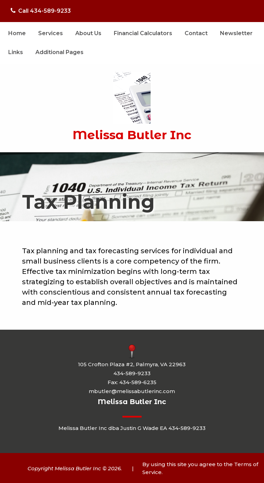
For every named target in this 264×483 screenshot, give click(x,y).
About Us (88, 33)
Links (15, 52)
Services (50, 33)
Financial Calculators (143, 33)
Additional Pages (59, 52)
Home (17, 33)
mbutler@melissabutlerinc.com (132, 391)
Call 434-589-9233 (41, 11)
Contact (196, 33)
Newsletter (236, 33)
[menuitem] (17, 33)
